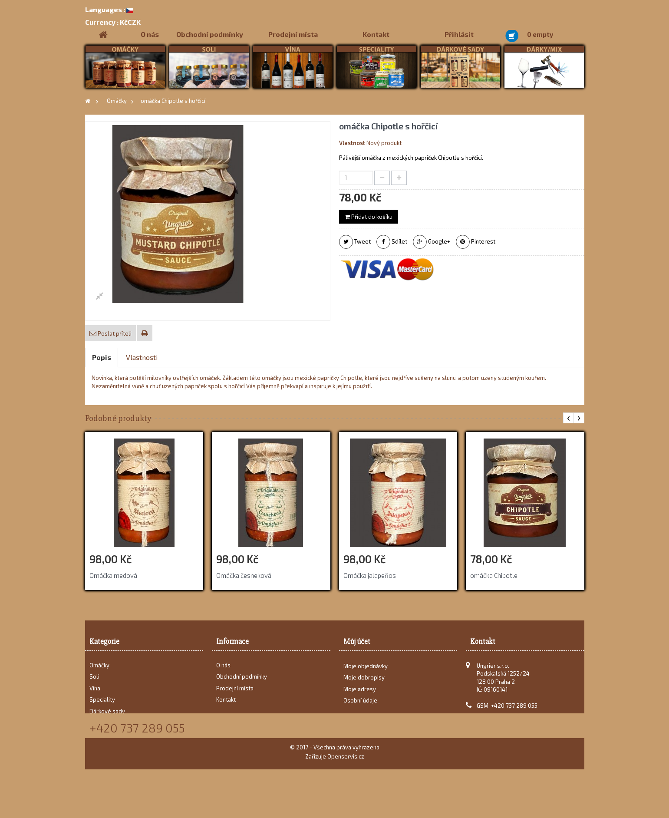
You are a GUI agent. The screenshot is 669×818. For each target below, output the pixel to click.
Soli (94, 676)
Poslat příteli (114, 333)
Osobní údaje (360, 703)
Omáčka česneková (243, 575)
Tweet (355, 242)
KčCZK (113, 22)
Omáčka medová (113, 575)
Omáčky (99, 665)
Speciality (102, 699)
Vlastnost (352, 142)
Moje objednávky (365, 669)
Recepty (100, 734)
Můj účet (356, 641)
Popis (101, 357)
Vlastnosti (142, 357)
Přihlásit (459, 34)
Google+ (431, 242)
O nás (150, 34)
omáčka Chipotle (493, 575)
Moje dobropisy (364, 680)
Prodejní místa (293, 34)
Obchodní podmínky (209, 34)
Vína (94, 688)
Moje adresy (359, 692)
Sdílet (391, 242)
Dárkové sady (107, 711)
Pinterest (475, 242)
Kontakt (376, 34)
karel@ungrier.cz (517, 717)
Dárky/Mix (102, 722)
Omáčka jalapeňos (369, 575)
